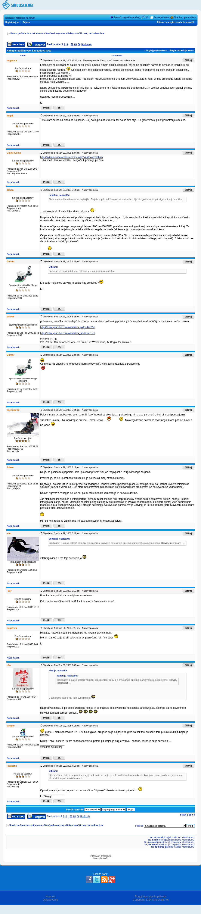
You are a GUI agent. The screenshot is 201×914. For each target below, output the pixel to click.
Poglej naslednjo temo (181, 50)
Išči (147, 17)
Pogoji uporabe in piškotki (150, 896)
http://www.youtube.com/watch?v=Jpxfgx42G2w (67, 327)
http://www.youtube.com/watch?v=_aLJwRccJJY (67, 333)
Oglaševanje (50, 899)
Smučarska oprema (55, 33)
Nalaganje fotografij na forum (20, 18)
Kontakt (50, 896)
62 (72, 44)
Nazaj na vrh (13, 108)
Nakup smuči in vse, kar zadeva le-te (85, 33)
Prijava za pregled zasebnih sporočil (175, 22)
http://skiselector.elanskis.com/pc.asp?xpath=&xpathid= (71, 157)
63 (75, 44)
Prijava (26, 22)
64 (79, 44)
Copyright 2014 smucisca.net (151, 899)
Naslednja (86, 44)
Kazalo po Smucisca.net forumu (26, 33)
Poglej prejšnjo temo (156, 50)
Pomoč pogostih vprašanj (127, 17)
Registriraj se (12, 22)
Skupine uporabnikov (185, 17)
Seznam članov (161, 17)
